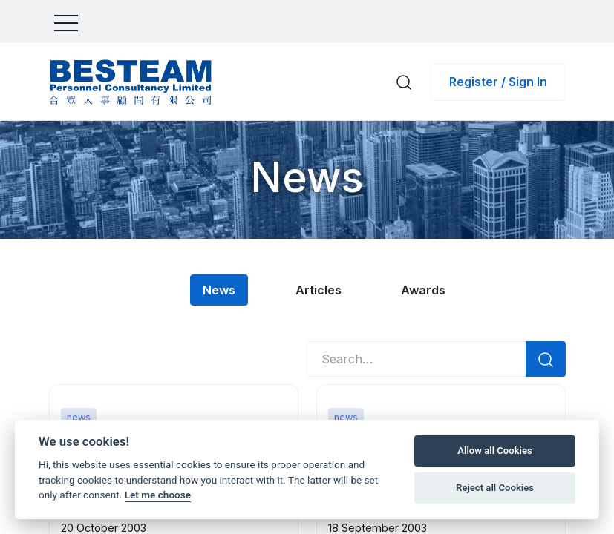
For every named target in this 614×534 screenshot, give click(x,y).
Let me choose (158, 495)
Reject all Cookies (495, 487)
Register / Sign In (498, 81)
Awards (425, 290)
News (219, 290)
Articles (319, 290)
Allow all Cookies (494, 450)
